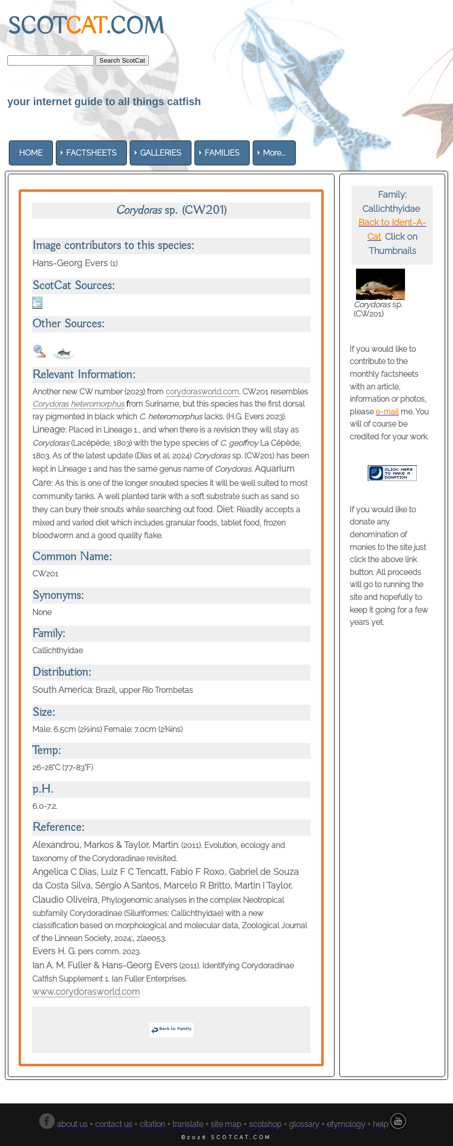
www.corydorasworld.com (86, 991)
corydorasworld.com (202, 391)
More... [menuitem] (274, 153)
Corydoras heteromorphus (78, 404)
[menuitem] (31, 152)
